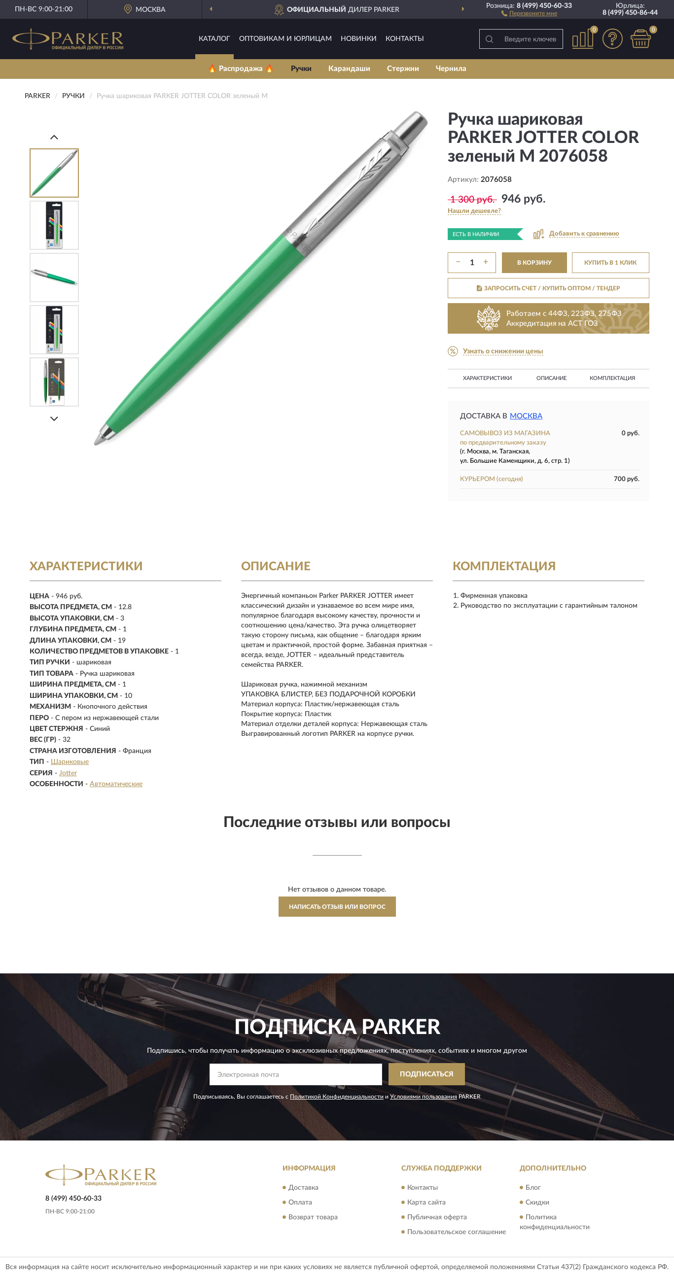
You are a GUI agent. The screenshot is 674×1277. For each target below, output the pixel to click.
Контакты (405, 38)
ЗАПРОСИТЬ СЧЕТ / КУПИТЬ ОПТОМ (548, 288)
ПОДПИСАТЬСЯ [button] (427, 1074)
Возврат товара (313, 1217)
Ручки (301, 68)
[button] (529, 13)
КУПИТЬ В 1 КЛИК (610, 263)
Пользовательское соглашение (456, 1232)
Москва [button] (526, 416)
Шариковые (70, 762)
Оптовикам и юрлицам (285, 38)
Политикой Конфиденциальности (337, 1097)
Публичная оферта (437, 1217)
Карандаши (349, 68)
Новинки (359, 38)
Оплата (300, 1202)
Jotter (68, 773)
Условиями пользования (423, 1097)
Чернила (451, 68)
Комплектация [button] (612, 378)
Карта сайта (426, 1202)
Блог (533, 1187)
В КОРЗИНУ (534, 263)
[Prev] (54, 136)
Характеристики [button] (487, 378)
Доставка (303, 1187)
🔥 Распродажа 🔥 (241, 68)
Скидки (537, 1202)
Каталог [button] (214, 38)
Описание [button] (551, 378)
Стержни (403, 68)
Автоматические (116, 784)
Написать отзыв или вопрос (337, 907)
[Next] (54, 418)
